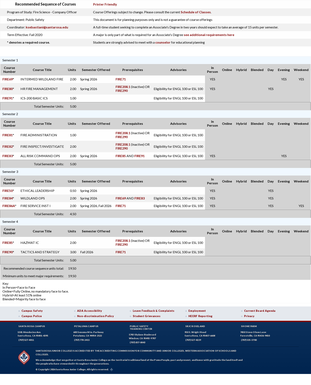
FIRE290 (122, 90)
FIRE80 (7, 89)
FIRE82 (7, 146)
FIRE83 (7, 156)
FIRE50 (7, 190)
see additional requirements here (209, 35)
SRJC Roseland (195, 326)
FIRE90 (7, 252)
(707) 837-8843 (137, 342)
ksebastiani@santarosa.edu (47, 27)
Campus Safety (32, 310)
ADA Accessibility (89, 310)
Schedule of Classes (196, 12)
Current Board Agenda (260, 310)
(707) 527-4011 (26, 340)
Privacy (249, 316)
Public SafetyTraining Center (141, 327)
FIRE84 (7, 198)
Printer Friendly (105, 4)
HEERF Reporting (200, 316)
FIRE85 (121, 156)
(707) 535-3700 (249, 340)
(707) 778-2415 (82, 340)
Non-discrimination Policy (95, 316)
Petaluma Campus (86, 326)
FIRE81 (7, 135)
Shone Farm (249, 326)
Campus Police (31, 316)
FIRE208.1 (123, 87)
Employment (197, 310)
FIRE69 (7, 79)
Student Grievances (146, 316)
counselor (162, 42)
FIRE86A (8, 206)
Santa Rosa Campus (31, 326)
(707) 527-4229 (193, 340)
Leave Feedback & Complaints (153, 310)
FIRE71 (121, 79)
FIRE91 (7, 98)
